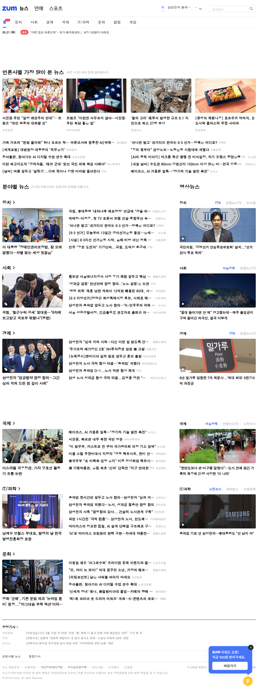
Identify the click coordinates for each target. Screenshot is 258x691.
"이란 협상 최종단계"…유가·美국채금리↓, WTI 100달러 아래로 (69, 32)
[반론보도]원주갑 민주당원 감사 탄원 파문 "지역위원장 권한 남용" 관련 (69, 643)
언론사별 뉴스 (11, 656)
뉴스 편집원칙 (10, 667)
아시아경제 (73, 130)
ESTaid (9, 678)
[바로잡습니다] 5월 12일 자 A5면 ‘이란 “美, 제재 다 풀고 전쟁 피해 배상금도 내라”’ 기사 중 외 (84, 633)
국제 (65, 22)
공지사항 (97, 667)
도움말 (128, 667)
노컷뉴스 (250, 423)
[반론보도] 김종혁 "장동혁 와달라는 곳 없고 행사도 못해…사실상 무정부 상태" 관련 (77, 638)
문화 (101, 22)
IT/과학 (83, 22)
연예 (38, 8)
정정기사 (8, 627)
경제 (49, 22)
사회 (34, 22)
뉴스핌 (251, 202)
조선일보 (7, 130)
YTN (218, 202)
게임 (132, 22)
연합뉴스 (136, 130)
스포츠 (56, 8)
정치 (18, 22)
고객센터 (113, 667)
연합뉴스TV (233, 202)
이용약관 (30, 667)
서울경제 (229, 268)
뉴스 (24, 8)
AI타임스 (232, 489)
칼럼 (117, 22)
